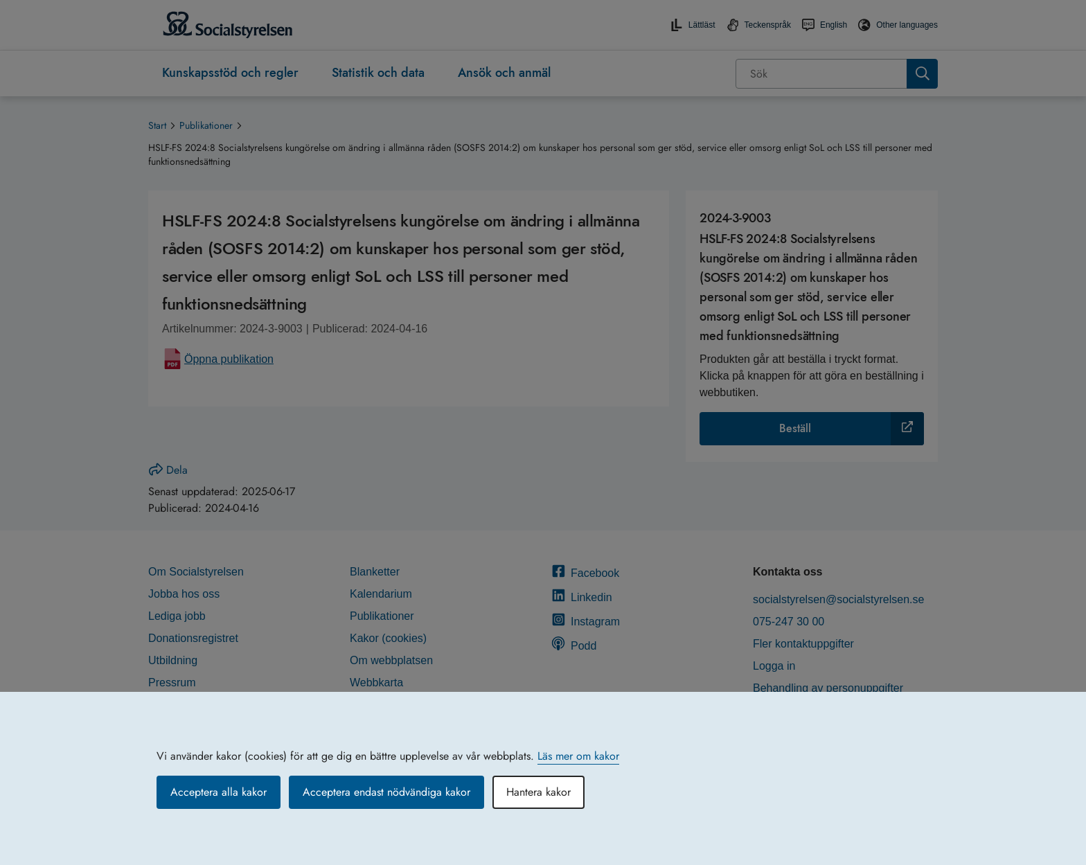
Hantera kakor (538, 792)
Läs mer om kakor (578, 756)
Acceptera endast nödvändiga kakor (386, 792)
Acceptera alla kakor (218, 792)
